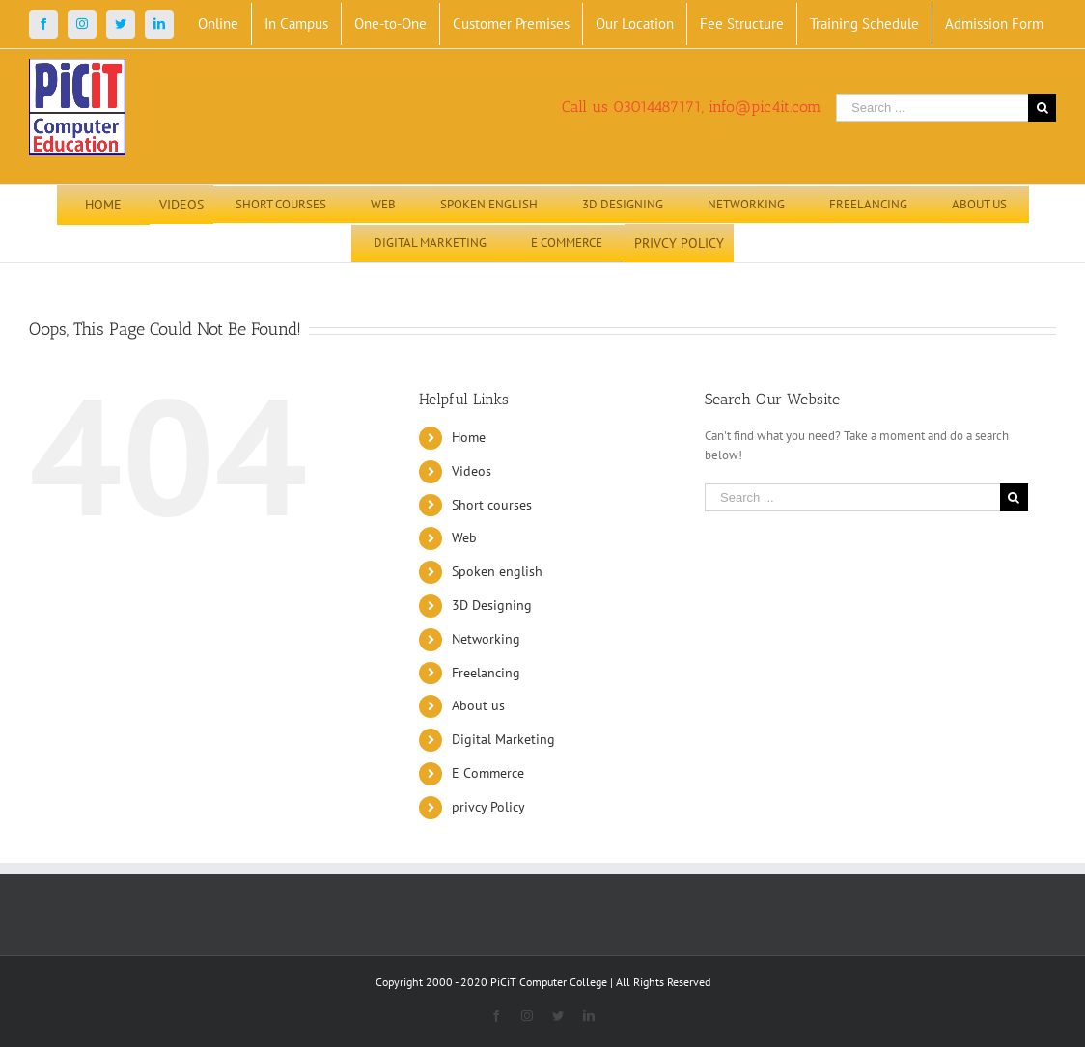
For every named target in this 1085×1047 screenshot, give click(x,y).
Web (464, 537)
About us (478, 705)
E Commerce (488, 773)
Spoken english (497, 571)
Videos (471, 471)
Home (469, 437)
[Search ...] (932, 108)
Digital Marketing (503, 739)
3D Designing (492, 605)
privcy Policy (488, 806)
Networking (486, 638)
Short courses (492, 504)
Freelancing (486, 672)
